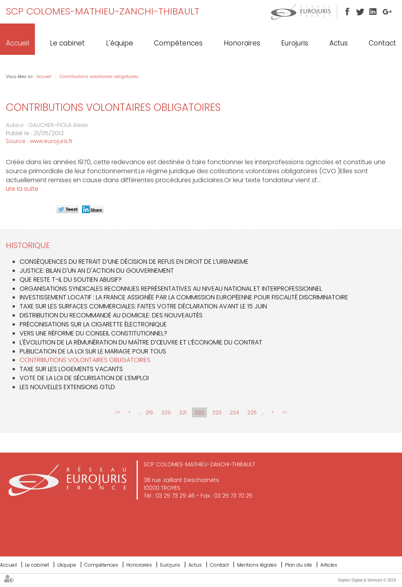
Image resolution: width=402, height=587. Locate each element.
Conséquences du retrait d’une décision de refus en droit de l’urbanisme (134, 261)
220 (166, 412)
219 (149, 412)
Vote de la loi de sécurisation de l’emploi (84, 377)
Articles (328, 565)
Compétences (178, 43)
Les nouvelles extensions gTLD (67, 386)
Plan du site (298, 565)
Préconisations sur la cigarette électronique (93, 324)
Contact (382, 43)
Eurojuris (294, 43)
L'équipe (119, 43)
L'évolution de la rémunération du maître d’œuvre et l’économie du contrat (141, 342)
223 (216, 412)
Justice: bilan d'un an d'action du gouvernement (97, 270)
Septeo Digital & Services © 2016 (367, 580)
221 (182, 412)
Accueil (17, 43)
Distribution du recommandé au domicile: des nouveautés (111, 315)
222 (199, 412)
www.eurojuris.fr (51, 141)
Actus (338, 43)
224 (234, 412)
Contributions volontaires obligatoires (99, 76)
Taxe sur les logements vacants (71, 368)
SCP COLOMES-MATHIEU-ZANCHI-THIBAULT (102, 11)
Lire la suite (22, 188)
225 (252, 412)
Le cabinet (67, 43)
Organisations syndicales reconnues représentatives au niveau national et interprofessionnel (171, 288)
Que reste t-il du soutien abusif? (71, 279)
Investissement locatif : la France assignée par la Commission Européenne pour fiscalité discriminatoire (184, 297)
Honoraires (242, 43)
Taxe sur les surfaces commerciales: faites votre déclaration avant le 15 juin (143, 306)
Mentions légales (257, 565)
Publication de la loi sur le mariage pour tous (93, 351)
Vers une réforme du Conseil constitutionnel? (93, 333)
